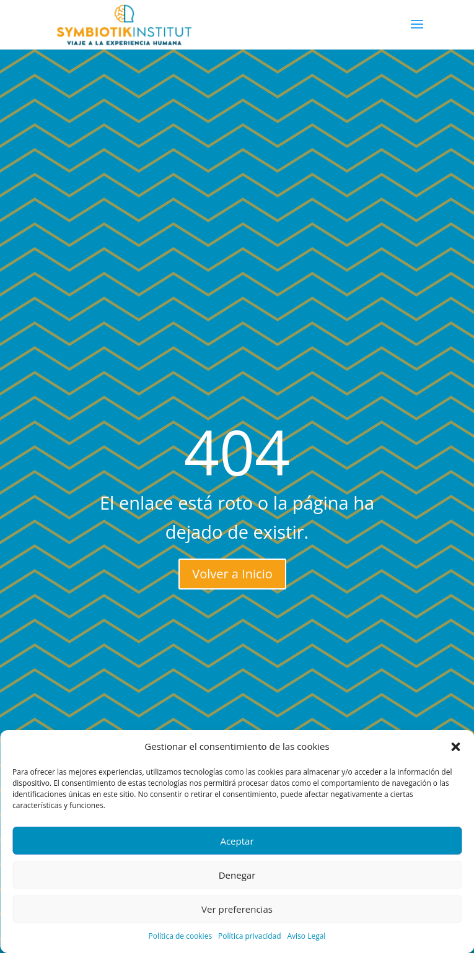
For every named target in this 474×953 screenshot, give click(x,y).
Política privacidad (249, 936)
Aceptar (236, 841)
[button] (455, 747)
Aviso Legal (306, 936)
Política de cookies (181, 936)
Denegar (237, 875)
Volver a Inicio (232, 573)
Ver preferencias (237, 909)
